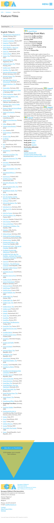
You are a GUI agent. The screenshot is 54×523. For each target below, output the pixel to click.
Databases (8, 12)
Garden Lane (6, 68)
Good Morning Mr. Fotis (10, 328)
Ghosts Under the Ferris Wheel (12, 108)
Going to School (7, 286)
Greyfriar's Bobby (8, 407)
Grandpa (5, 364)
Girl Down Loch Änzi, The (10, 154)
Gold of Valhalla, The (9, 292)
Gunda (5, 426)
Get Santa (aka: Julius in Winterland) (10, 81)
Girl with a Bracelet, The (10, 182)
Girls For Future (7, 213)
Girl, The (5, 194)
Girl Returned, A (7, 179)
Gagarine (5, 43)
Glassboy (5, 230)
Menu (45, 4)
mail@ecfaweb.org (10, 504)
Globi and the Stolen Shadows (11, 236)
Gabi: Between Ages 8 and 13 (11, 34)
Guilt (4, 421)
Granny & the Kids (8, 378)
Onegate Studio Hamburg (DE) (33, 154)
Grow (4, 419)
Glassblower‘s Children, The (11, 226)
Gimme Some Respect (9, 126)
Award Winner (30, 31)
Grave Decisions (7, 381)
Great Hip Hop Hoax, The (10, 393)
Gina (4, 130)
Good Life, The (7, 326)
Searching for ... (5, 26)
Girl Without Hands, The (10, 190)
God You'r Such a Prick (9, 275)
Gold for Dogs (7, 290)
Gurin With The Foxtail (10, 428)
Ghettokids (6, 88)
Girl (4, 144)
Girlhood (5, 201)
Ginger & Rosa (7, 132)
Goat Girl (5, 261)
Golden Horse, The (8, 306)
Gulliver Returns (8, 424)
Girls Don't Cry (7, 207)
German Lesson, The (9, 76)
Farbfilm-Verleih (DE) (30, 153)
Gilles (4, 124)
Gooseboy (6, 338)
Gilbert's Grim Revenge (10, 120)
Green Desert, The (8, 397)
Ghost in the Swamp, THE (10, 96)
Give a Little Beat (8, 224)
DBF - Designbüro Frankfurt (22, 517)
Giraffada (5, 139)
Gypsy (4, 432)
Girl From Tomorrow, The (10, 158)
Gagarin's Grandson (8, 41)
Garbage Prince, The (9, 64)
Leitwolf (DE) (28, 149)
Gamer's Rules (7, 53)
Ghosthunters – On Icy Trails (11, 104)
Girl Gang (5, 162)
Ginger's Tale (7, 136)
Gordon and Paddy (8, 342)
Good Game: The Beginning (11, 322)
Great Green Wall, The (9, 389)
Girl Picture (6, 176)
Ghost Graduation (8, 94)
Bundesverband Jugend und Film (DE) (35, 156)
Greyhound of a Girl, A (9, 411)
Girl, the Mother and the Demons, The (10, 197)
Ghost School (7, 100)
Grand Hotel (6, 358)
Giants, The (6, 116)
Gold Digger (6, 288)
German (34, 140)
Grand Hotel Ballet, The (10, 360)
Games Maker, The (8, 60)
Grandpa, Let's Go (8, 374)
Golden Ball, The (8, 296)
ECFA (2, 12)
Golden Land (6, 309)
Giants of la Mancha (8, 112)
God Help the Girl (8, 272)
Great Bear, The (7, 383)
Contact (3, 507)
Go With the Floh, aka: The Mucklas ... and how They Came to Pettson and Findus (12, 255)
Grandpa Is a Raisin (8, 367)
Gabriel (5, 38)
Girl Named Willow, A (9, 172)
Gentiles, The (7, 70)
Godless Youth (7, 279)
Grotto (5, 417)
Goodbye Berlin (7, 332)
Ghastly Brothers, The (9, 84)
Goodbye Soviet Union (9, 334)
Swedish (34, 145)
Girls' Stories (6, 221)
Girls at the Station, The (10, 203)
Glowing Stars (7, 240)
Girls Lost (5, 219)
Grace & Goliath (7, 346)
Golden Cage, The (8, 302)
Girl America (6, 150)
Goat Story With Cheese (10, 268)
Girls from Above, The (9, 215)
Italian (33, 142)
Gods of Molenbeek (8, 282)
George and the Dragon (10, 72)
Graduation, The (7, 354)
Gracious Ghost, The (9, 350)
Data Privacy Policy (6, 509)
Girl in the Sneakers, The (10, 168)
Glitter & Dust (7, 234)
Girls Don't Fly (7, 209)
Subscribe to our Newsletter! (12, 448)
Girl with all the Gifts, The (10, 186)
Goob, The (6, 315)
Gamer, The (6, 56)
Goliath (5, 311)
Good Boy (6, 318)
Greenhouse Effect (8, 401)
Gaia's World (6, 45)
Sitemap (3, 510)
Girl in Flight (6, 164)
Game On (5, 51)
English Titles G (8, 32)
